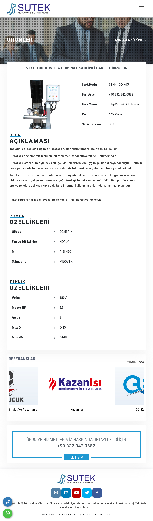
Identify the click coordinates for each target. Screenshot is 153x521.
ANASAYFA (122, 40)
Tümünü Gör (135, 362)
